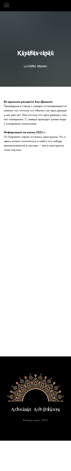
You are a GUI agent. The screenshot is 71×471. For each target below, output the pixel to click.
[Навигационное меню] (6, 6)
